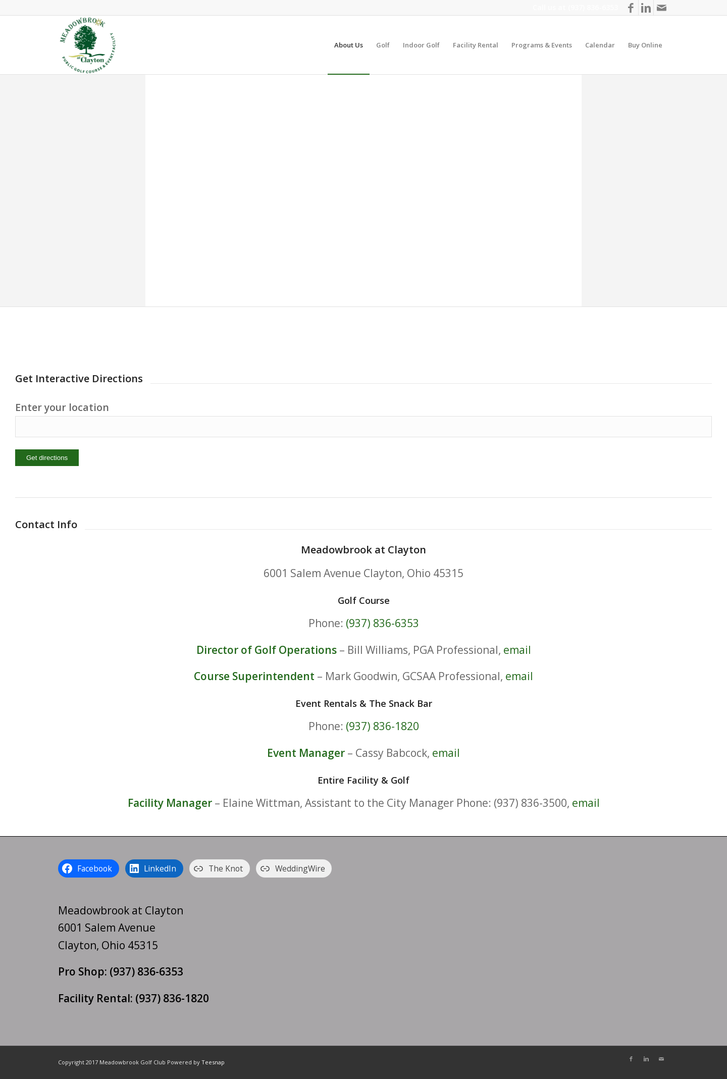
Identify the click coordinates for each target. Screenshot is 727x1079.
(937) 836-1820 (382, 726)
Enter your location (62, 407)
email (517, 650)
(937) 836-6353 (593, 7)
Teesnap (213, 1062)
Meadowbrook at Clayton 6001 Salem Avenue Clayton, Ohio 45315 (120, 927)
